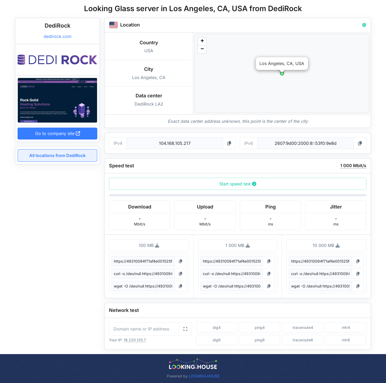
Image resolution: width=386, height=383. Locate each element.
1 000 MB (237, 245)
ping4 (260, 327)
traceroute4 (303, 327)
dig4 (217, 327)
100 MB (149, 245)
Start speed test (237, 183)
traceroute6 (303, 340)
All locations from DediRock (57, 155)
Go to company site (57, 133)
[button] (282, 73)
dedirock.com (58, 36)
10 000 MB (326, 245)
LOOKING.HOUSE (204, 376)
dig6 (217, 340)
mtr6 (346, 340)
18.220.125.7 (135, 340)
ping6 (260, 340)
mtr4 (346, 327)
